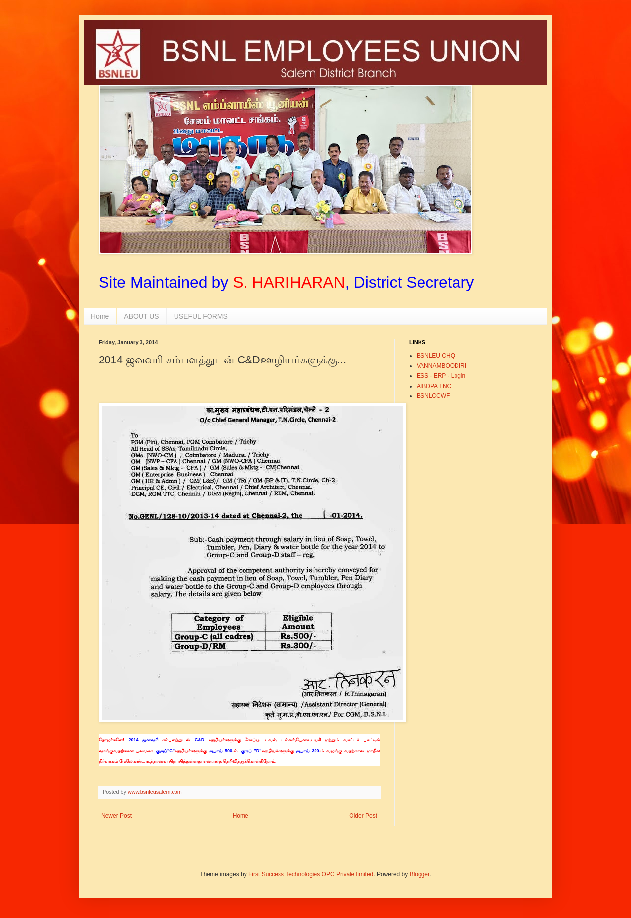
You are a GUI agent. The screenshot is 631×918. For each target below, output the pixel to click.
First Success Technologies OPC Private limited (310, 874)
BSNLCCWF (433, 396)
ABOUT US (141, 316)
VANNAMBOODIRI (441, 365)
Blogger (420, 874)
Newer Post (116, 815)
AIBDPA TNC (434, 386)
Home (100, 316)
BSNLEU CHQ (436, 355)
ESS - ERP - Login (441, 375)
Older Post (363, 815)
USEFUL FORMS (201, 316)
